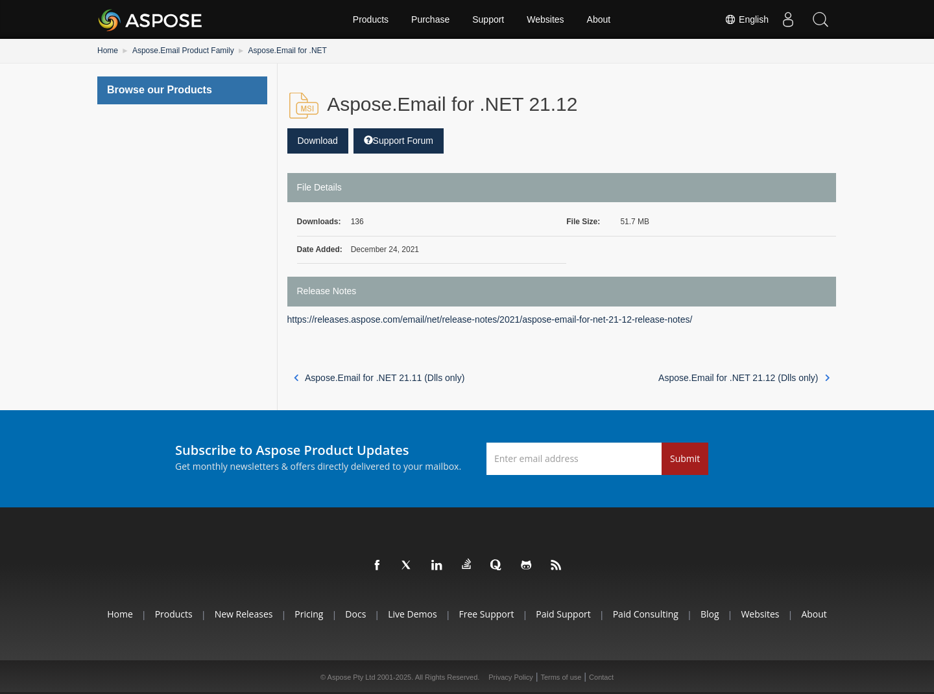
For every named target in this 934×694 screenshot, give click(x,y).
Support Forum (398, 140)
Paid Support (563, 614)
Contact (601, 677)
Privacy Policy (510, 677)
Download (318, 140)
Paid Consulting (645, 614)
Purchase (430, 19)
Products (371, 19)
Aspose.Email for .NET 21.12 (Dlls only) (744, 378)
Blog (709, 614)
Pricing (308, 614)
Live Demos (412, 614)
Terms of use (560, 677)
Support (488, 19)
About (599, 19)
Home (107, 50)
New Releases (244, 614)
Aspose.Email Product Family (183, 50)
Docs (355, 614)
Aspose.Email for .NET (287, 50)
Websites (545, 19)
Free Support (486, 614)
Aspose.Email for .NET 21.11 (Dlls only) (379, 378)
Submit (685, 458)
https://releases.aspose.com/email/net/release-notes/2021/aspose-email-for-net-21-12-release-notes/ (490, 319)
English (746, 19)
